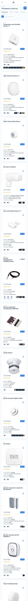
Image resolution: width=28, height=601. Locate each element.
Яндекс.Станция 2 (7, 244)
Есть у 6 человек (7, 466)
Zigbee (10, 59)
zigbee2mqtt (6, 569)
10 (5, 64)
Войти (25, 2)
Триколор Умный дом (19, 521)
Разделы (16, 12)
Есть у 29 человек (7, 144)
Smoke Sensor (7, 353)
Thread (19, 198)
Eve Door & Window (9, 167)
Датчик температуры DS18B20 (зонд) (8, 259)
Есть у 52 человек (7, 421)
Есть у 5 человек (7, 512)
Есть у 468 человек (7, 48)
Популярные (4, 12)
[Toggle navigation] (2, 2)
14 (8, 298)
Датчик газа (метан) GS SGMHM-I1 (11, 535)
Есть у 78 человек (7, 98)
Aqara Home (21, 57)
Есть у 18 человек (7, 375)
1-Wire (10, 292)
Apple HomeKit (12, 197)
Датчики (13, 56)
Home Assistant (12, 568)
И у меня (22, 48)
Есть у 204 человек (7, 233)
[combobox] (14, 16)
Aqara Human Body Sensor (11, 121)
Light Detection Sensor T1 (11, 76)
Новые (11, 12)
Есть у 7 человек (7, 559)
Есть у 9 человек (7, 189)
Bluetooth (11, 198)
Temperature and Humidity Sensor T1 (11, 25)
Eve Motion (6, 444)
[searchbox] (14, 16)
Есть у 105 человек (7, 284)
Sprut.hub (11, 57)
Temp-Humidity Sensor (10, 584)
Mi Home (16, 57)
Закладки (23, 12)
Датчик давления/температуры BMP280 (10, 308)
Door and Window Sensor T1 (12, 211)
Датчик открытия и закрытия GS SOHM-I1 (13, 488)
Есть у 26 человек (7, 331)
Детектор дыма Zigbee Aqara (13, 398)
